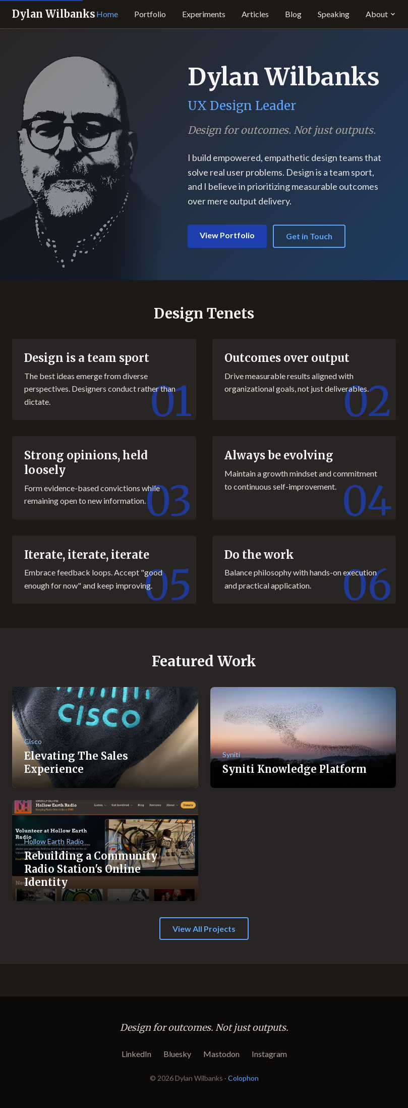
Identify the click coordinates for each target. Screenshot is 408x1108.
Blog (293, 14)
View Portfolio (227, 235)
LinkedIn (136, 1054)
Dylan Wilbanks (53, 14)
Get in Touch (309, 236)
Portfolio (150, 14)
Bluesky (177, 1054)
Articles (255, 14)
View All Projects (204, 928)
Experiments (203, 14)
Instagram (269, 1054)
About (381, 14)
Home (107, 14)
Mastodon (221, 1054)
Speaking (333, 14)
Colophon (243, 1078)
